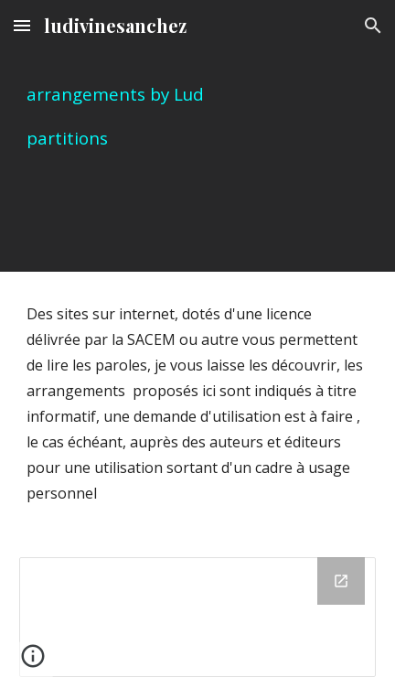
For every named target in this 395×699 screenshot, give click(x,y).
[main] (197, 135)
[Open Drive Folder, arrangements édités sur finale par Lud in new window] (341, 581)
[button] (22, 25)
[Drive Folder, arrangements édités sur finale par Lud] (197, 617)
